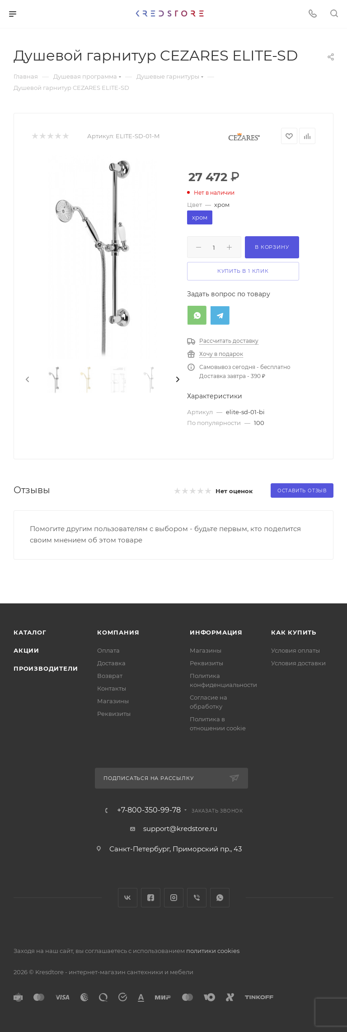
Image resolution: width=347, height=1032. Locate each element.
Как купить (293, 632)
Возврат (109, 675)
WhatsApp (220, 897)
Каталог (30, 632)
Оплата (108, 650)
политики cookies (212, 950)
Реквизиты (114, 713)
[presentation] (27, 380)
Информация (216, 632)
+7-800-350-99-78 (149, 810)
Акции (26, 650)
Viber (196, 897)
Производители (46, 668)
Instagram (173, 897)
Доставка (111, 663)
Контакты (111, 688)
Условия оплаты (295, 650)
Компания (118, 632)
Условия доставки (298, 663)
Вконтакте (127, 897)
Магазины (113, 701)
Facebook (150, 897)
